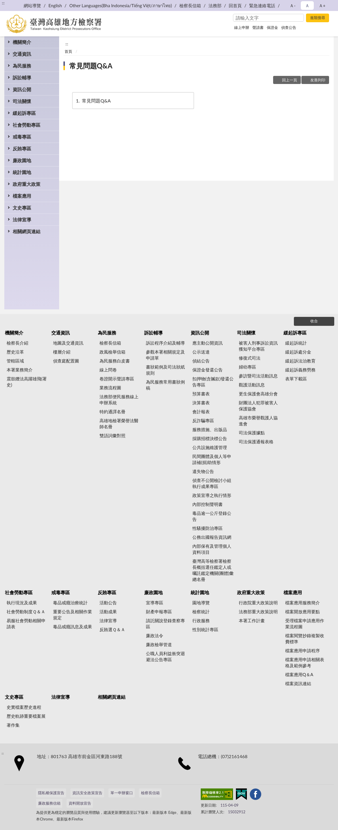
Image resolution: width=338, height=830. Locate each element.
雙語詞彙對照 (112, 435)
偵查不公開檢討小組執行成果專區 (211, 483)
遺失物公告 (203, 471)
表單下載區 (296, 378)
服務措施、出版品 (209, 429)
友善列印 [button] (317, 80)
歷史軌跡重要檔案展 (26, 716)
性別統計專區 (205, 629)
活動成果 (108, 611)
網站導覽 (32, 5)
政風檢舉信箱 (112, 351)
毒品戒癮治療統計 (70, 602)
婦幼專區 (247, 366)
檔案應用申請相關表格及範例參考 (304, 662)
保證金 (272, 27)
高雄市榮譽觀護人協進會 (258, 420)
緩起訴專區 (24, 113)
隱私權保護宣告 (51, 792)
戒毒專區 (22, 136)
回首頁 (235, 5)
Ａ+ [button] (322, 5)
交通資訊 (22, 54)
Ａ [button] (307, 5)
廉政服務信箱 (49, 803)
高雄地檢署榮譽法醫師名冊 (118, 423)
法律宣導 (22, 219)
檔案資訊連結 (298, 683)
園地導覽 (201, 602)
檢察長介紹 (17, 342)
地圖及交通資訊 (68, 342)
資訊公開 (22, 89)
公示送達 (201, 351)
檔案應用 (22, 196)
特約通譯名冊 (112, 411)
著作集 (13, 725)
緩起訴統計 (296, 342)
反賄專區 (22, 148)
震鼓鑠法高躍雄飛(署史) (27, 381)
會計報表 (201, 411)
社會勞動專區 (26, 125)
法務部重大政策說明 (258, 611)
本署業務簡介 (20, 369)
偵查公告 (288, 27)
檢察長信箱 (190, 5)
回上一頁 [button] (289, 80)
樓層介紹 (61, 351)
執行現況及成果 (22, 602)
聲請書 (258, 27)
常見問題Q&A (90, 65)
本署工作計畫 (252, 620)
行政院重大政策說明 (258, 602)
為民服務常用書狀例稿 (165, 384)
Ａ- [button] (293, 5)
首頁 (68, 51)
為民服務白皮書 (114, 360)
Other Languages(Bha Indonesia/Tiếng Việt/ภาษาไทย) (120, 5)
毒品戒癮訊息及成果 (72, 626)
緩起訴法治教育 (300, 360)
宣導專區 (154, 602)
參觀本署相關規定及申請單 (165, 354)
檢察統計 (201, 611)
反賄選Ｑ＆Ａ (112, 629)
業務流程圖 (110, 387)
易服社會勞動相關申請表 (26, 623)
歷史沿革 (15, 351)
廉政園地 (22, 160)
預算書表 (201, 393)
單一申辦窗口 (121, 792)
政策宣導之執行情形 (211, 495)
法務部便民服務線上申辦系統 (118, 399)
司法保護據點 (252, 432)
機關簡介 (22, 42)
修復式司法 (249, 357)
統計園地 (22, 172)
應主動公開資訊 (207, 342)
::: (3, 3)
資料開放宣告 (80, 803)
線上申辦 (241, 27)
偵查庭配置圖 (66, 360)
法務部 (215, 5)
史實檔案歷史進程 (24, 707)
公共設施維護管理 (209, 447)
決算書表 (201, 402)
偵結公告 (201, 360)
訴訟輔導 (22, 77)
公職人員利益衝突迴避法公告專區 (165, 656)
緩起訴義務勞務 (300, 369)
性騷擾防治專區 (207, 528)
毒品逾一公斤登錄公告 (211, 516)
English (55, 5)
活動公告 (108, 602)
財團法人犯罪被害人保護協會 (258, 405)
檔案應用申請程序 (302, 650)
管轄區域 (15, 360)
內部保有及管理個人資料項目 (211, 549)
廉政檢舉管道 (159, 644)
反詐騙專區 (203, 420)
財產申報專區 (159, 611)
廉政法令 (154, 635)
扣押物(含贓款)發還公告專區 (213, 381)
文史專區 (22, 207)
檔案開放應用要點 (302, 611)
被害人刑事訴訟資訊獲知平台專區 (258, 346)
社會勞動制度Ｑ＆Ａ (26, 611)
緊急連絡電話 (262, 5)
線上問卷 (108, 369)
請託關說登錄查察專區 (165, 623)
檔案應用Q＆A (299, 674)
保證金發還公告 (207, 369)
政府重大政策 (26, 184)
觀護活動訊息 (252, 384)
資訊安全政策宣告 (87, 792)
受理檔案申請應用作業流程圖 (304, 623)
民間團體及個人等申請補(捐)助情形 (211, 459)
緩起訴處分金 (298, 351)
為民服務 (22, 65)
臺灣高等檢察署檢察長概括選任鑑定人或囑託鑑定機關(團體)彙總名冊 (213, 570)
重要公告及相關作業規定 (72, 614)
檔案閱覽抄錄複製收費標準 (304, 638)
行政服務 (201, 620)
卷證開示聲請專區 (116, 378)
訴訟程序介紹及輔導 (165, 342)
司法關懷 (22, 101)
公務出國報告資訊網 (211, 537)
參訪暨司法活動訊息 (258, 375)
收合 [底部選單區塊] (314, 321)
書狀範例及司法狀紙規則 (165, 369)
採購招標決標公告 (209, 438)
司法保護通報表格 (256, 441)
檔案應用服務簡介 (302, 602)
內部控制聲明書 (207, 504)
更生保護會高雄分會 (258, 393)
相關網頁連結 (26, 231)
